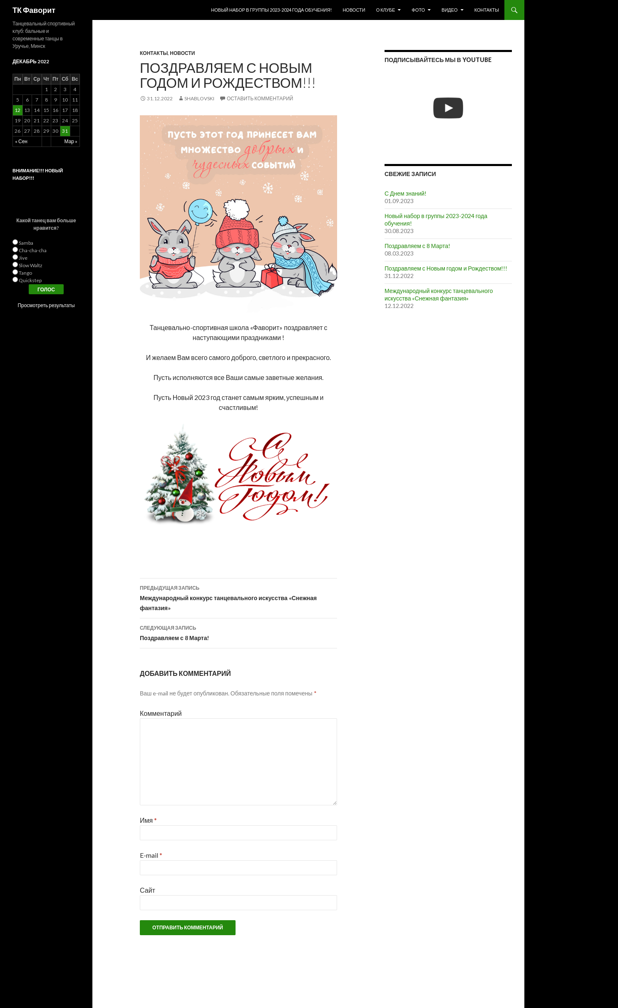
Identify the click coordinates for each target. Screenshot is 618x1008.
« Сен (21, 141)
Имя (148, 820)
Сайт (147, 890)
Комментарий (161, 713)
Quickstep (30, 280)
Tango (25, 273)
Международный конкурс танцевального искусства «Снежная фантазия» (238, 597)
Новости (354, 9)
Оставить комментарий (260, 98)
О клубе (385, 9)
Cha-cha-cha (33, 250)
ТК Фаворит (33, 10)
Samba (26, 243)
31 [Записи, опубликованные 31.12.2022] (65, 131)
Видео (450, 9)
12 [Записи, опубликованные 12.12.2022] (17, 110)
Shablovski (199, 98)
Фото (418, 9)
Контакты (486, 9)
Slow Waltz (30, 265)
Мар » (71, 141)
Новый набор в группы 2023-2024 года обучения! (271, 9)
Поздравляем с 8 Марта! (238, 632)
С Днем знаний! (406, 193)
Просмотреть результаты (45, 305)
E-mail (151, 855)
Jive (23, 258)
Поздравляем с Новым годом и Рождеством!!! (446, 268)
